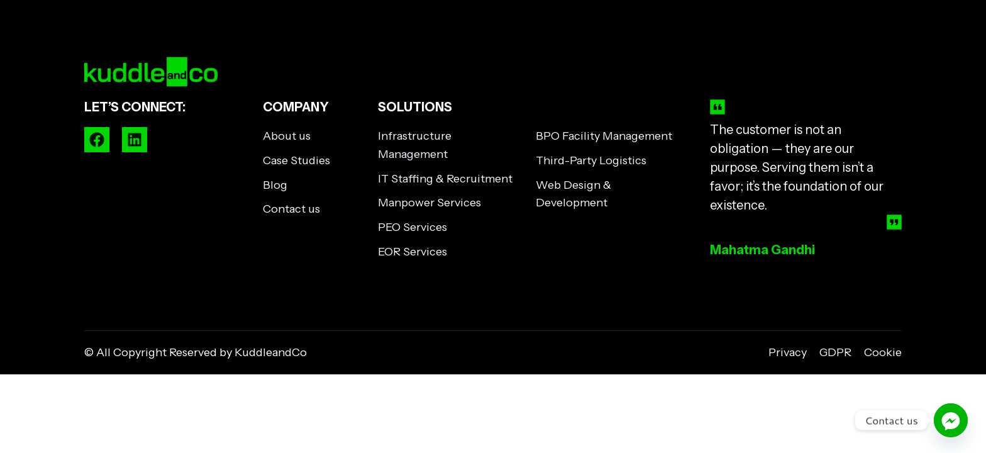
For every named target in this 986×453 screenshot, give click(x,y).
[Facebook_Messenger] (951, 420)
